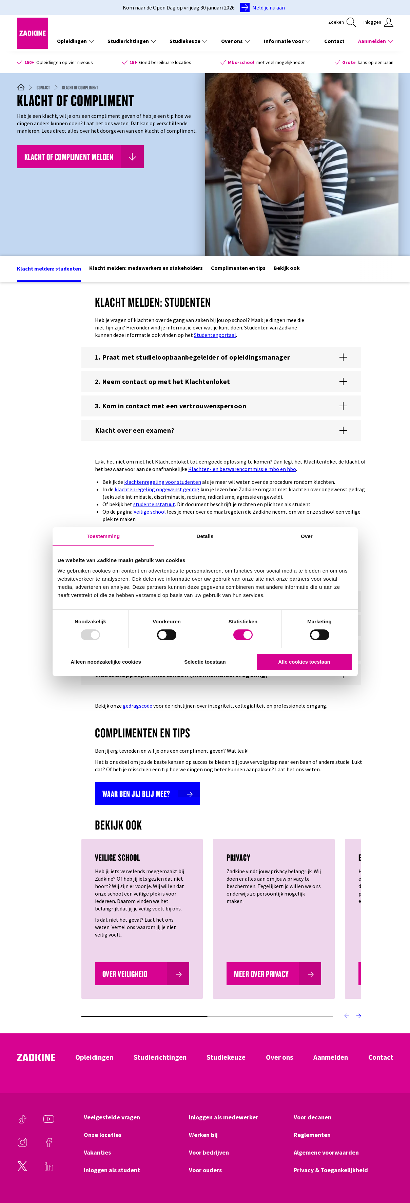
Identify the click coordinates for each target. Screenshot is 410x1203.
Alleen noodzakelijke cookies (106, 662)
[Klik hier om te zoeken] (342, 22)
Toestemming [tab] (103, 536)
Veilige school (150, 511)
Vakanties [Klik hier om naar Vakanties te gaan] (97, 1152)
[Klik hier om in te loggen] (378, 22)
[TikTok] (22, 1122)
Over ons (279, 1057)
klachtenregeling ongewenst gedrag (157, 489)
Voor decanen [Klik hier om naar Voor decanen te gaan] (312, 1117)
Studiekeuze (226, 1057)
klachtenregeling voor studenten (162, 481)
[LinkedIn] (48, 1169)
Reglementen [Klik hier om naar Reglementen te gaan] (312, 1135)
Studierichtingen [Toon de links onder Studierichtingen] (132, 41)
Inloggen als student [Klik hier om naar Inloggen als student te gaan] (112, 1170)
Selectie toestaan (205, 662)
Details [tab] (205, 536)
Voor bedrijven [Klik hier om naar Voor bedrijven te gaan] (209, 1152)
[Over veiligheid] (142, 973)
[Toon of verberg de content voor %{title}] (221, 357)
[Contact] (46, 87)
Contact (380, 1057)
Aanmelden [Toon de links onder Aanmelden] (375, 41)
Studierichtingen (160, 1057)
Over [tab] (307, 536)
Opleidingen (94, 1057)
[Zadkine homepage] (32, 46)
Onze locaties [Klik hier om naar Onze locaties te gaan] (102, 1135)
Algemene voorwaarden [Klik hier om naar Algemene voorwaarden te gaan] (326, 1152)
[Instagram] (22, 1145)
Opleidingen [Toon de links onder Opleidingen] (75, 41)
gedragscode (137, 705)
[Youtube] (48, 1122)
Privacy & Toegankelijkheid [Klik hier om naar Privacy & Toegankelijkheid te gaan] (331, 1170)
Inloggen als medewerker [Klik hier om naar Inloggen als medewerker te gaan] (223, 1117)
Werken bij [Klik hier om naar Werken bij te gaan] (203, 1135)
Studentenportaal (215, 334)
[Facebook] (48, 1145)
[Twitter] (22, 1169)
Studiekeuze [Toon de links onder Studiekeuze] (189, 41)
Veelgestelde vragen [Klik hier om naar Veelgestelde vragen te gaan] (112, 1117)
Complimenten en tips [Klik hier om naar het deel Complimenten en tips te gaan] (238, 267)
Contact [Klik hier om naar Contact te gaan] (334, 41)
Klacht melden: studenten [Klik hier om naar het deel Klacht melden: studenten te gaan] (49, 268)
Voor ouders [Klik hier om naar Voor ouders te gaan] (205, 1170)
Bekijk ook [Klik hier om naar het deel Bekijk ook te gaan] (287, 267)
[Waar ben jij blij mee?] (147, 793)
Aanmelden (330, 1057)
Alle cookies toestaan (304, 662)
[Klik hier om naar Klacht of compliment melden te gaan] (80, 156)
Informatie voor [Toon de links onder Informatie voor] (287, 41)
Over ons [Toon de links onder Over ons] (235, 41)
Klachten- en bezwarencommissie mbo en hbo (242, 469)
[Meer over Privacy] (274, 973)
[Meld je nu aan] (264, 7)
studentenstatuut (154, 504)
